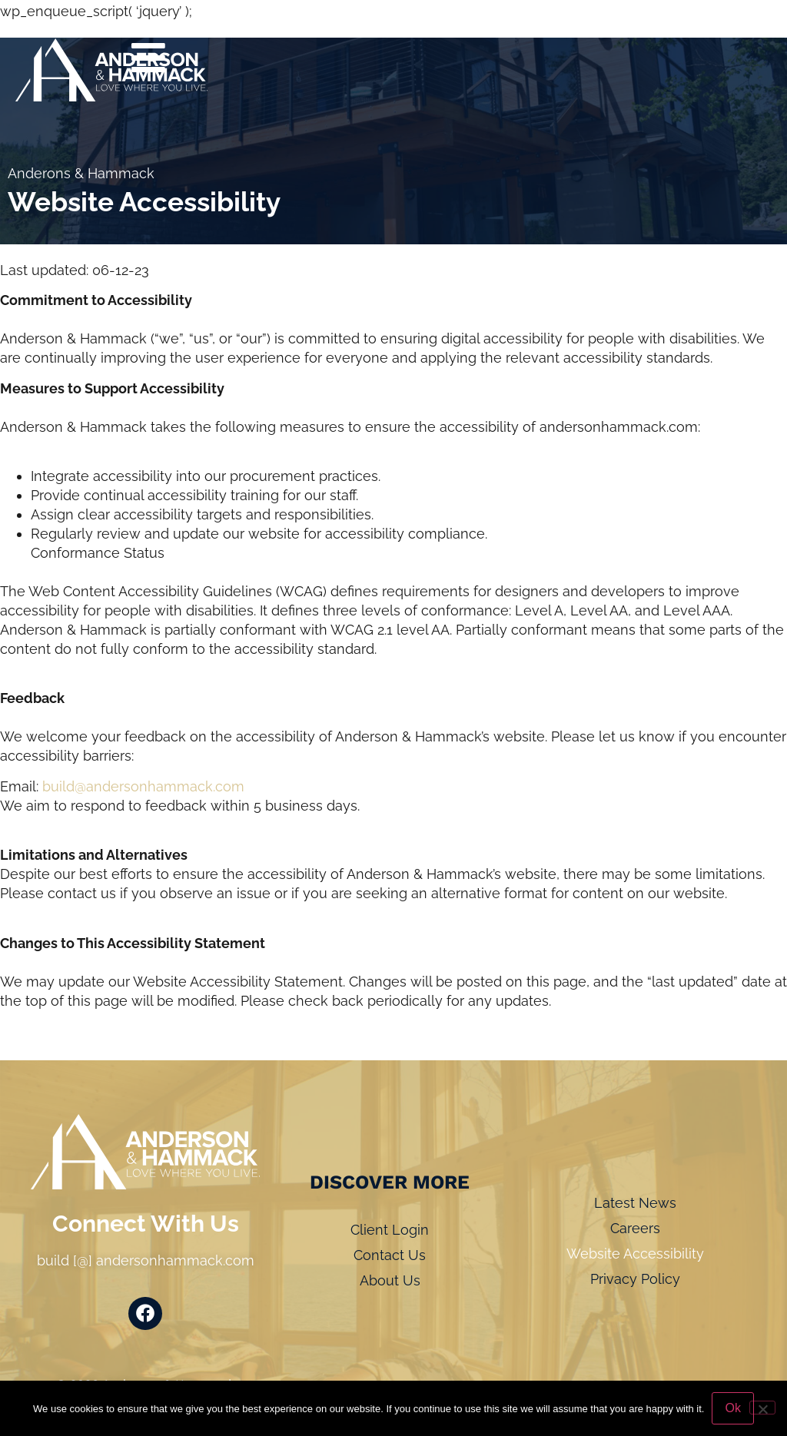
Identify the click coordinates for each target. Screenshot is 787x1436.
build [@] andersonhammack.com (145, 1260)
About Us (390, 1280)
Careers (635, 1228)
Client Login (389, 1230)
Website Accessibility (635, 1253)
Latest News (635, 1203)
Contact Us (390, 1255)
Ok (732, 1407)
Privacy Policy (635, 1279)
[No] (762, 1407)
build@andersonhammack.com (143, 786)
